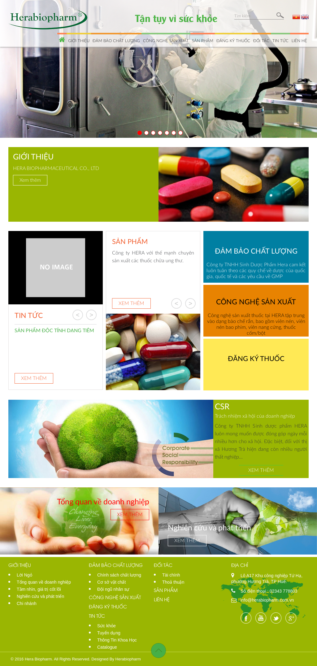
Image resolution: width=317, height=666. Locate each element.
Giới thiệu (78, 40)
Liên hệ (299, 40)
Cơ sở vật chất (111, 582)
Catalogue (107, 647)
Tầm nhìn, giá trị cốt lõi (39, 589)
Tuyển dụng (108, 632)
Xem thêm (30, 180)
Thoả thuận (173, 582)
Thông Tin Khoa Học (117, 640)
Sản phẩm (202, 40)
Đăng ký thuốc (233, 40)
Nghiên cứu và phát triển (40, 596)
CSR (222, 406)
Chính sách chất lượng (119, 574)
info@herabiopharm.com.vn (267, 600)
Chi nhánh (27, 603)
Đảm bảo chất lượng (116, 40)
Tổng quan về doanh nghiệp (44, 582)
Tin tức (280, 40)
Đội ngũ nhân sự (113, 589)
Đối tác (261, 40)
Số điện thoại (254, 591)
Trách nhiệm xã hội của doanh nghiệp (255, 416)
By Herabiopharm (125, 659)
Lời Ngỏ (24, 574)
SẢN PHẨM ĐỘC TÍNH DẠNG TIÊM (54, 330)
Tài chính (171, 574)
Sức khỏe (106, 625)
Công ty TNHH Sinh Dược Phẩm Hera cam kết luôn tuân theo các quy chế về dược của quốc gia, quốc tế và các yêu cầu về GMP (256, 270)
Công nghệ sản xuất (166, 40)
